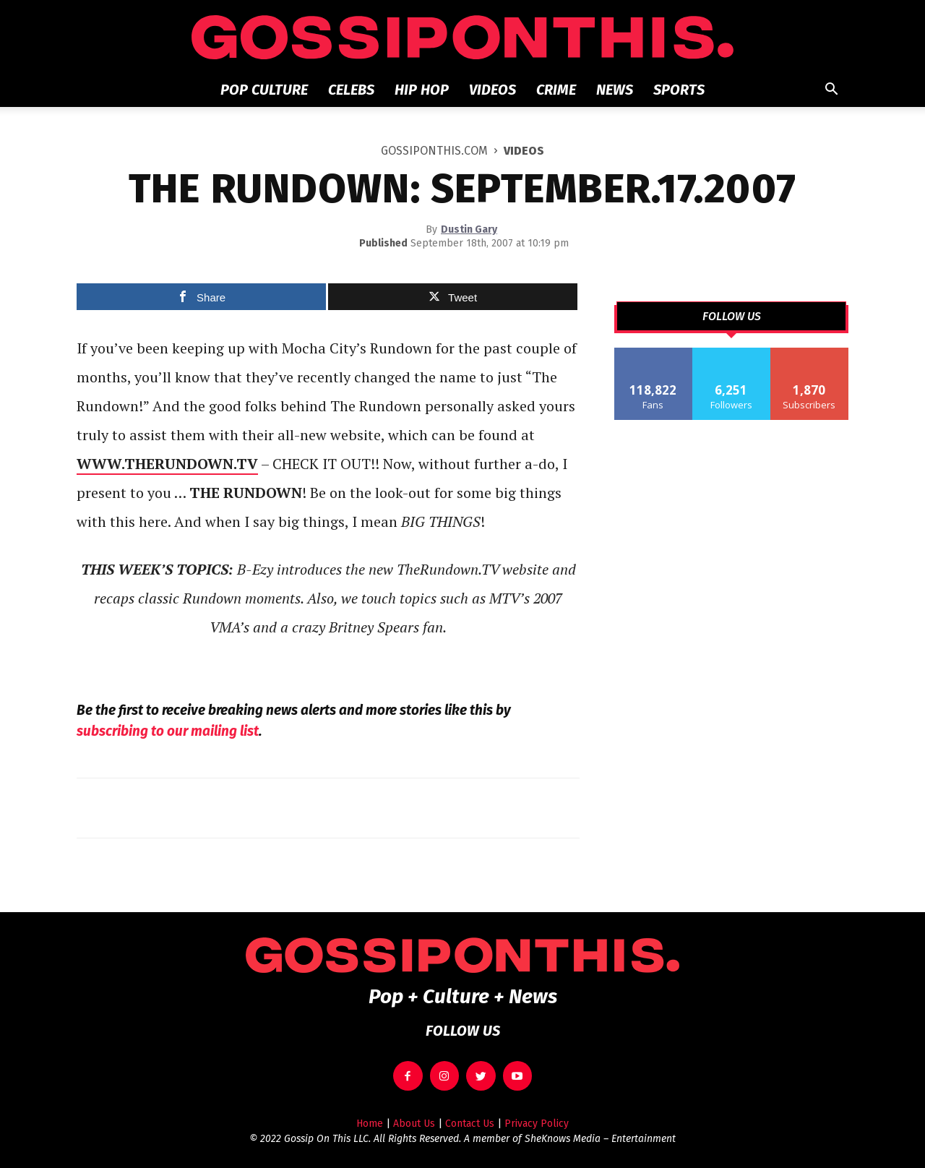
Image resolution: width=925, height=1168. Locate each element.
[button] (831, 91)
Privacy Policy (536, 1123)
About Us (414, 1123)
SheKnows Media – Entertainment (600, 1139)
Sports (679, 89)
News (614, 89)
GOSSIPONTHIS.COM (434, 151)
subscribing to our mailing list (168, 731)
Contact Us (469, 1123)
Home (369, 1123)
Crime (556, 89)
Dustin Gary (469, 229)
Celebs (351, 89)
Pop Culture (264, 89)
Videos (492, 89)
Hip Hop (422, 89)
